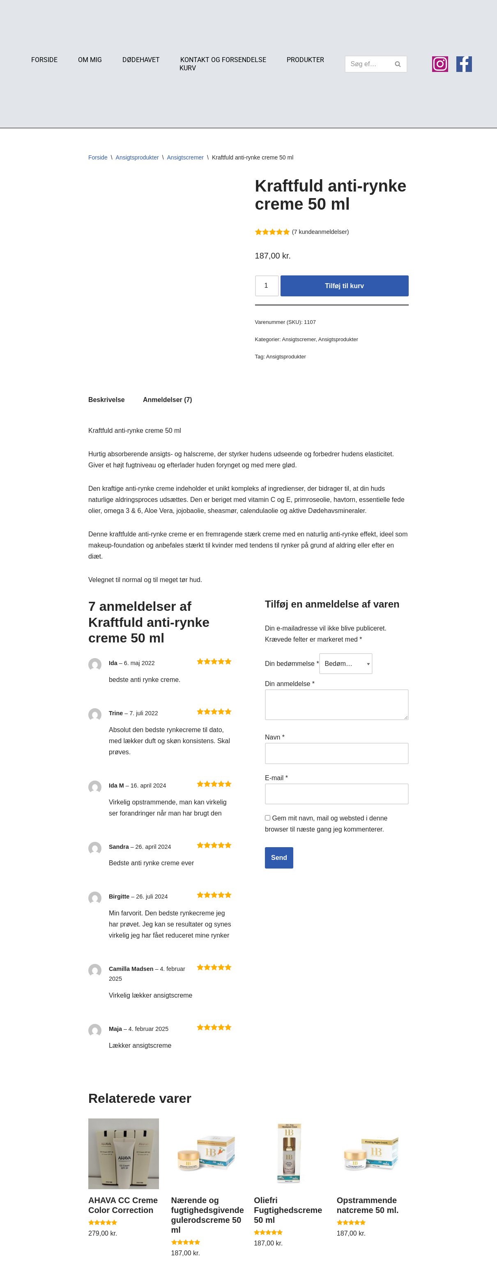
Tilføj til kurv (344, 285)
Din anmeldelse (290, 685)
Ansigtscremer (185, 157)
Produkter (305, 60)
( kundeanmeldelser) (320, 232)
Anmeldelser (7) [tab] (167, 400)
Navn (275, 738)
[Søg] (367, 64)
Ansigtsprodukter (137, 157)
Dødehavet (141, 60)
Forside (44, 60)
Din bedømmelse (292, 664)
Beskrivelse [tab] (106, 400)
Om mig (90, 60)
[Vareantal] (267, 286)
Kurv (187, 68)
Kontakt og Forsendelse (223, 60)
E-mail (276, 779)
